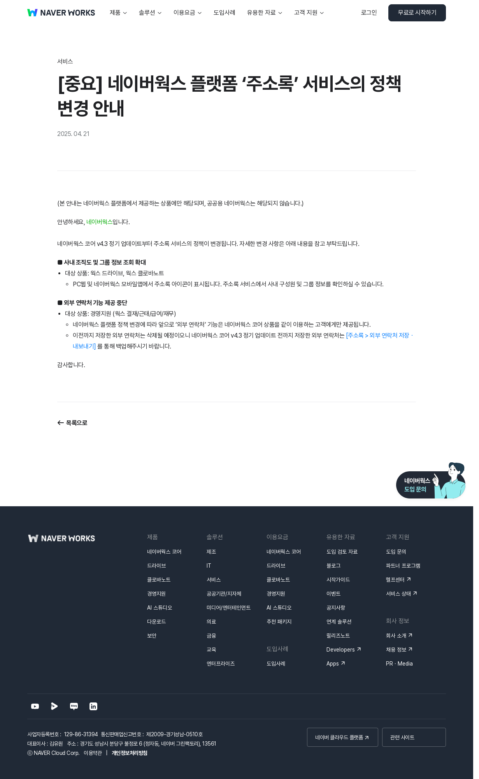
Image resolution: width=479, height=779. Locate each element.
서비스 (214, 580)
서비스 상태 (398, 594)
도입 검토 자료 (342, 552)
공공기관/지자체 (224, 594)
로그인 (369, 12)
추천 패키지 (279, 622)
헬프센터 (395, 580)
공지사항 (335, 608)
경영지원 (156, 594)
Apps (332, 663)
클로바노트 (158, 580)
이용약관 (93, 753)
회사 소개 (396, 636)
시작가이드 (338, 580)
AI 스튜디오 (159, 608)
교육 (211, 650)
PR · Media (399, 663)
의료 (211, 622)
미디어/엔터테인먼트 (229, 608)
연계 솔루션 (338, 622)
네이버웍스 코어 (164, 552)
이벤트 (333, 594)
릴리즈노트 (338, 636)
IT (209, 566)
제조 (211, 552)
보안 (151, 636)
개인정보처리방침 (129, 753)
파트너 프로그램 (403, 566)
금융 (211, 636)
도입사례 (276, 663)
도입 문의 (396, 552)
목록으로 (76, 423)
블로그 (333, 566)
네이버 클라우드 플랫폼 (339, 737)
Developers (340, 650)
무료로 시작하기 (417, 12)
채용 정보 (396, 650)
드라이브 (156, 566)
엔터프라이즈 (221, 663)
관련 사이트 (402, 737)
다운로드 (156, 622)
